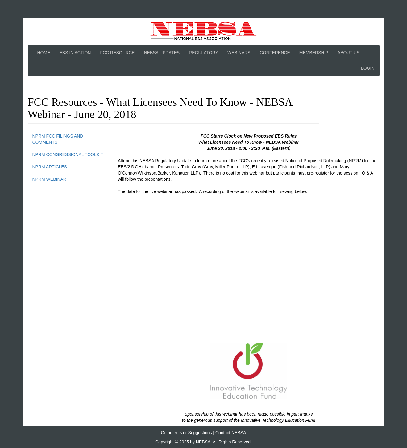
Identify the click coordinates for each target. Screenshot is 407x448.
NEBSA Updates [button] (162, 52)
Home (43, 52)
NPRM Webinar (49, 179)
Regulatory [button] (203, 52)
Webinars (239, 52)
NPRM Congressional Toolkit (67, 154)
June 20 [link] (215, 148)
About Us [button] (348, 52)
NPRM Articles (49, 166)
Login (368, 68)
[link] (215, 148)
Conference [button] (275, 52)
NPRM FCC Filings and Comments (57, 139)
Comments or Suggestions (186, 432)
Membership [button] (313, 52)
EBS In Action (75, 52)
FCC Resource (117, 52)
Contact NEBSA (230, 432)
